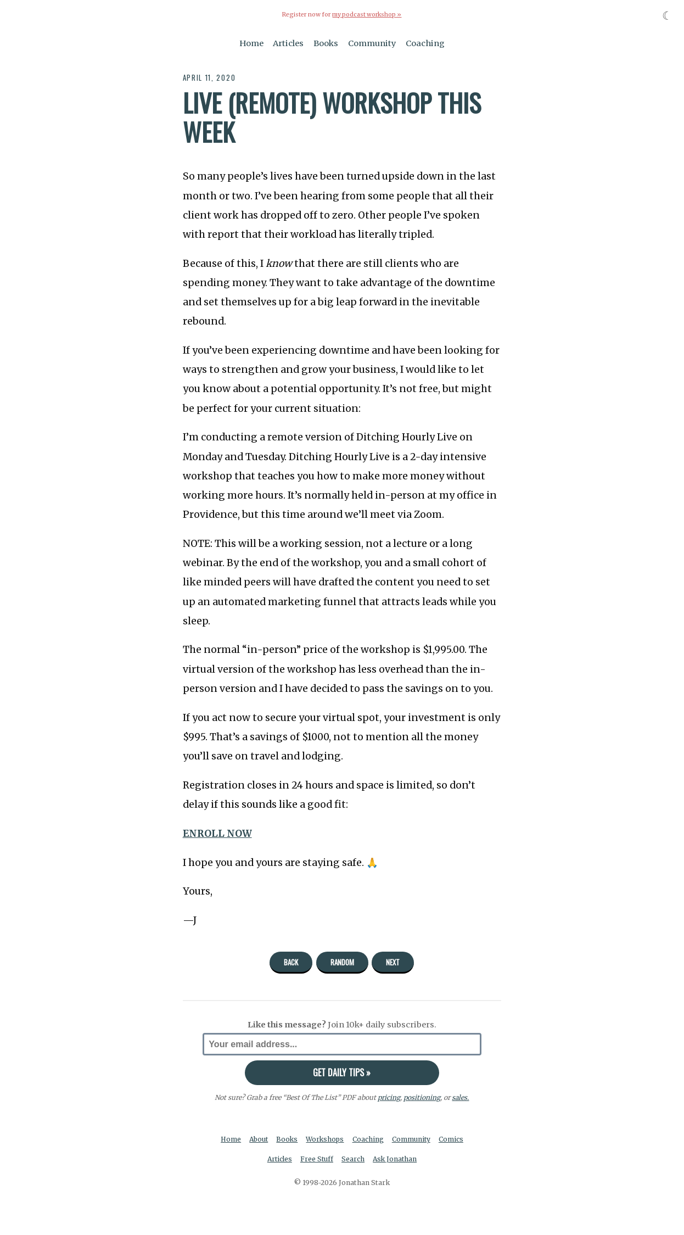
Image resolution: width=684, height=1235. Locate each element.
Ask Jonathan (396, 1159)
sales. (460, 1097)
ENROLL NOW (217, 833)
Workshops (325, 1139)
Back (291, 962)
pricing (389, 1097)
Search (353, 1159)
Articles (288, 43)
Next (393, 962)
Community (372, 43)
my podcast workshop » (366, 14)
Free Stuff (316, 1159)
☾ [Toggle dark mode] (667, 15)
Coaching (425, 43)
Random (342, 962)
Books (325, 43)
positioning (421, 1097)
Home (251, 43)
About (258, 1139)
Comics (453, 1139)
